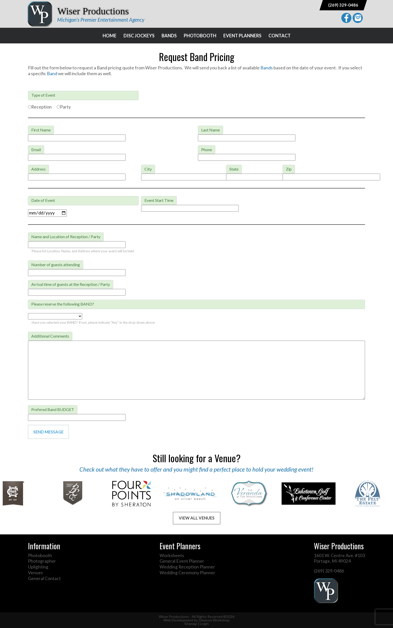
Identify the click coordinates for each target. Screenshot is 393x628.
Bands (169, 35)
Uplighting (38, 566)
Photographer (42, 561)
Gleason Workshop (214, 620)
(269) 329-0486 (343, 5)
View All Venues (197, 517)
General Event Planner (182, 561)
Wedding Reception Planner (187, 566)
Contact (279, 35)
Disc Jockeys (139, 35)
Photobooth (200, 35)
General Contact (44, 578)
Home (109, 35)
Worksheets (172, 555)
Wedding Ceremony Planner (187, 572)
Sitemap (190, 623)
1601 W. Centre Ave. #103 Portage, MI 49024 (339, 558)
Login (204, 623)
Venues (35, 572)
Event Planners (242, 35)
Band (52, 73)
